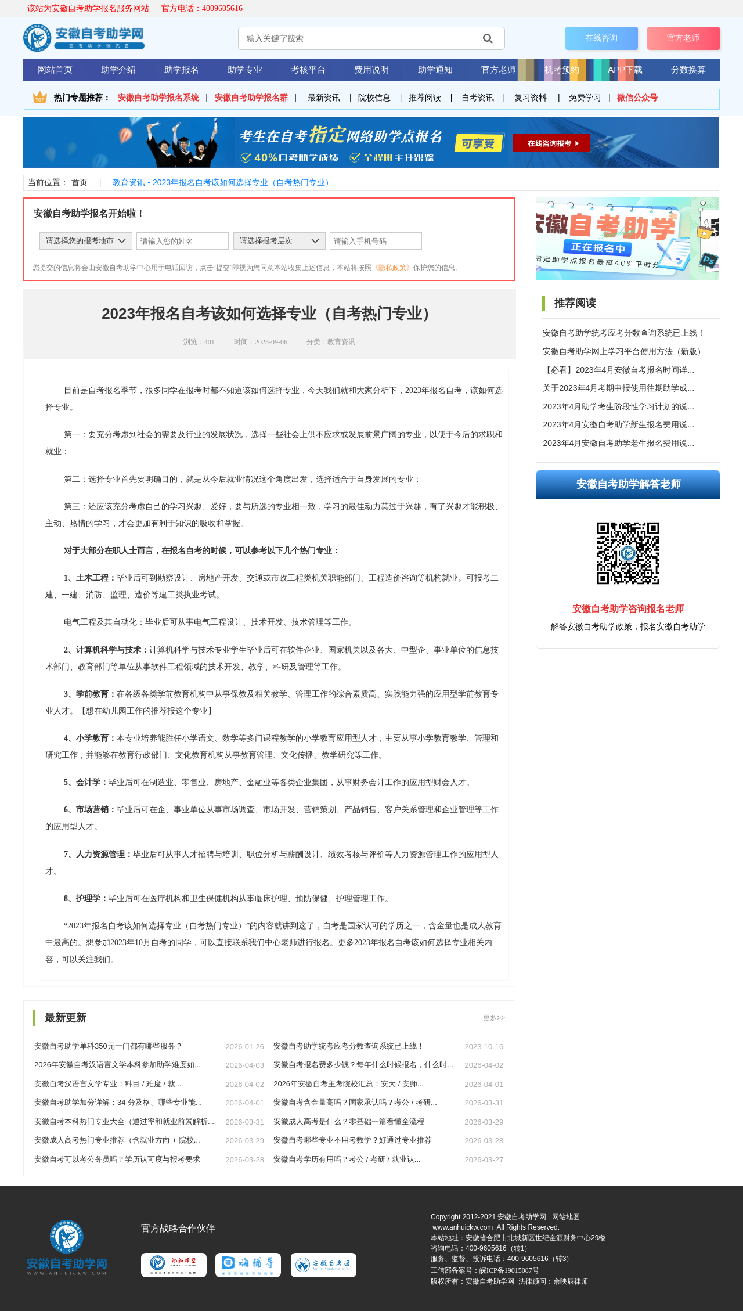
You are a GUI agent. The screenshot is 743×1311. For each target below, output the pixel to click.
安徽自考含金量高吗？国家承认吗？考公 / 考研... (355, 1102)
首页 (79, 182)
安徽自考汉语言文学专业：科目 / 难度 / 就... (108, 1083)
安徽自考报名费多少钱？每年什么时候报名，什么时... (363, 1064)
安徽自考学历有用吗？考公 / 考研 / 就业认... (347, 1159)
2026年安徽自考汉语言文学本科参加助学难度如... (117, 1064)
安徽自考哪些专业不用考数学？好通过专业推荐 (352, 1140)
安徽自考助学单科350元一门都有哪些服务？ (108, 1046)
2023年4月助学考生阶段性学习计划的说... (618, 406)
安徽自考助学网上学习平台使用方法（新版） (624, 351)
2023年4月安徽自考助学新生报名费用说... (618, 424)
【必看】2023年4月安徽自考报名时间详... (618, 369)
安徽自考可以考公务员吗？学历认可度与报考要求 (117, 1159)
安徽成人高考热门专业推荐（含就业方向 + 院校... (117, 1140)
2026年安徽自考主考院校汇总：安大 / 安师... (348, 1083)
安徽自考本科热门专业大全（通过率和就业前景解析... (124, 1121)
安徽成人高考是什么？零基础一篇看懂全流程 (348, 1121)
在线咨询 (601, 37)
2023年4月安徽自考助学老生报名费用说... (618, 443)
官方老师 (683, 37)
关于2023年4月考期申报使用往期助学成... (618, 387)
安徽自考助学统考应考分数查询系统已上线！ (624, 332)
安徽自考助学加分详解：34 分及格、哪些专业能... (118, 1102)
